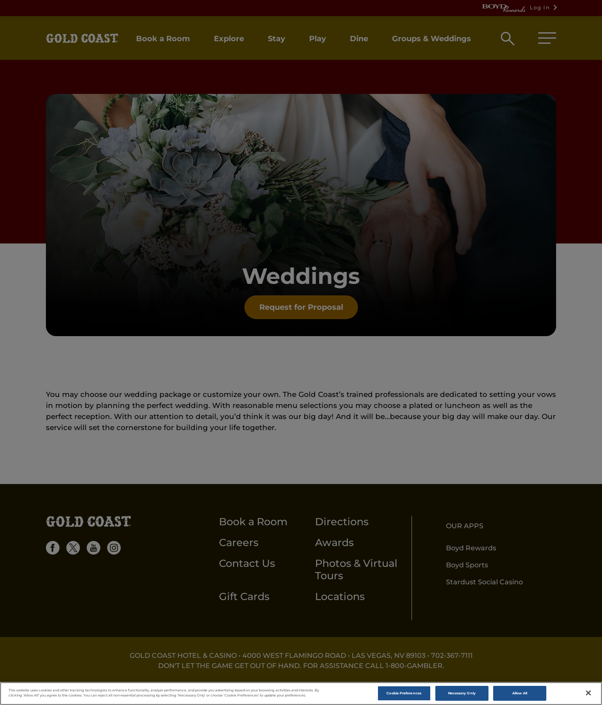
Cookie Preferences (403, 695)
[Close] (588, 695)
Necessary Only (462, 695)
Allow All (520, 695)
